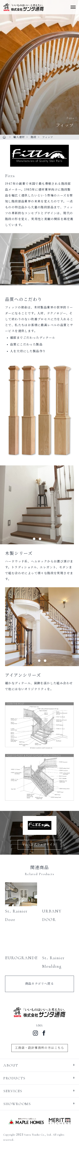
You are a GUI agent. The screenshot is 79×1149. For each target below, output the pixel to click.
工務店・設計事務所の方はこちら (39, 1048)
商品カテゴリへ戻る (39, 984)
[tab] (34, 539)
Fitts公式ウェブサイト (39, 844)
